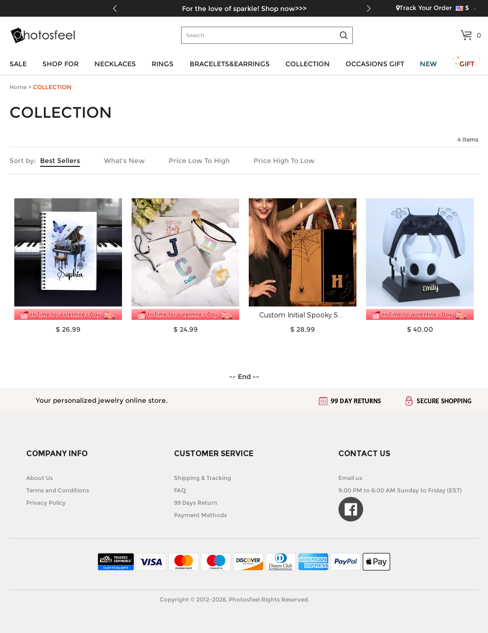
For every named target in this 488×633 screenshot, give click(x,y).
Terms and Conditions (57, 490)
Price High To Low (284, 160)
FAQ (180, 490)
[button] (368, 8)
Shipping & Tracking (202, 477)
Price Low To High (199, 160)
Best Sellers (60, 160)
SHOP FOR (60, 64)
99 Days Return (195, 502)
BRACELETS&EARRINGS (230, 64)
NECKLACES (115, 64)
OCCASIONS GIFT (375, 64)
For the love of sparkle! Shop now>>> (244, 8)
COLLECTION (307, 64)
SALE (18, 64)
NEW (428, 64)
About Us (39, 477)
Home (18, 87)
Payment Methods (200, 515)
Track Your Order (424, 7)
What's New (124, 160)
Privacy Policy (46, 502)
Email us (350, 477)
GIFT (466, 64)
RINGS (162, 64)
